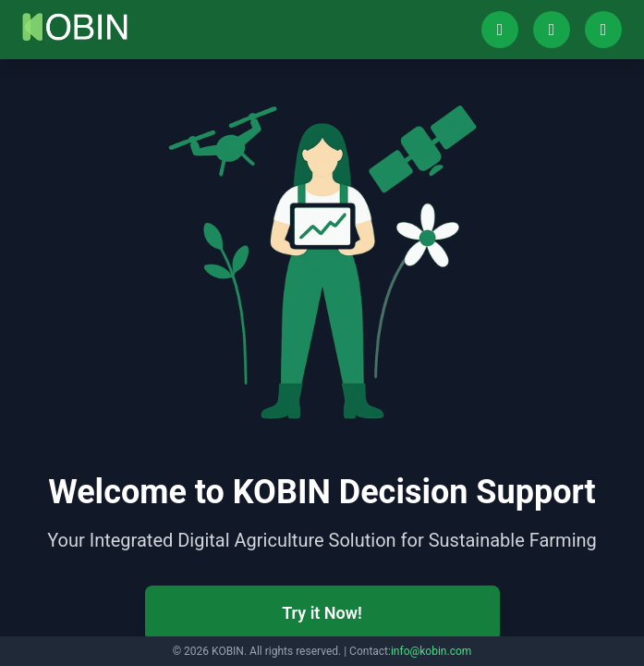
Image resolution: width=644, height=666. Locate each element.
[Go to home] (75, 27)
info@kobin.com (431, 651)
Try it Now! (322, 613)
